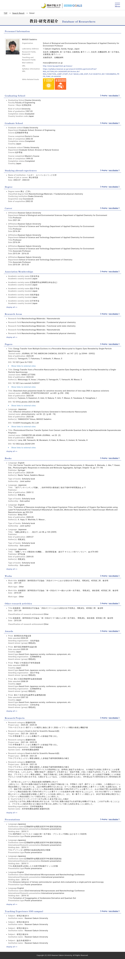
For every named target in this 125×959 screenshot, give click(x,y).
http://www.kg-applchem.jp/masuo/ (58, 66)
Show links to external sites (22, 366)
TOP (5, 13)
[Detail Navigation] (117, 5)
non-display (113, 95)
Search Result (18, 13)
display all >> (12, 307)
